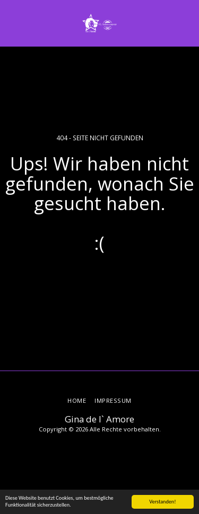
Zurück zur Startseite (99, 280)
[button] (12, 22)
